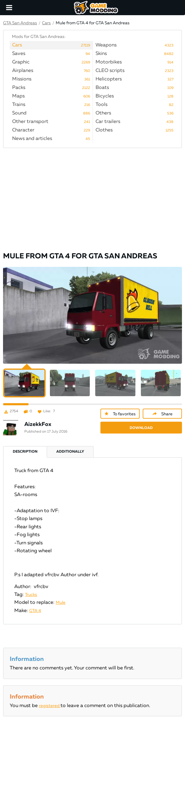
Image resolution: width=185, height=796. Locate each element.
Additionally (70, 452)
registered (50, 706)
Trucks (31, 595)
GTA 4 (35, 611)
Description (25, 452)
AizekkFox (37, 424)
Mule (60, 602)
